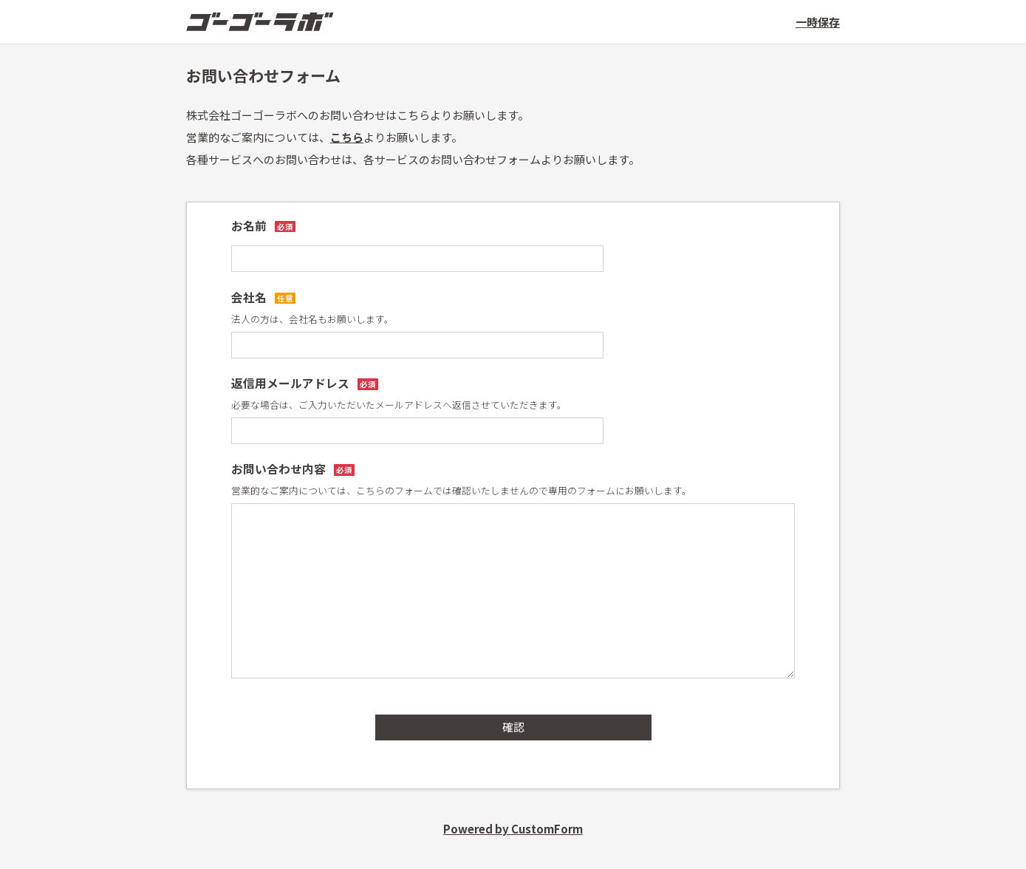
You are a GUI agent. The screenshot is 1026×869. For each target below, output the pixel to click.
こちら (346, 137)
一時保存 (818, 22)
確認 (513, 727)
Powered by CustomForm (513, 828)
